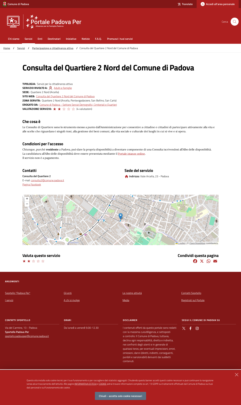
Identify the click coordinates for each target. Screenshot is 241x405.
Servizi (21, 48)
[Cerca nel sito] (235, 22)
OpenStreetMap (197, 243)
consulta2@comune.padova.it (47, 180)
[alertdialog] (120, 387)
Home (6, 48)
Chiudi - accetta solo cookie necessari (120, 396)
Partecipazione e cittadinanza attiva (52, 48)
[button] (54, 108)
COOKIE (102, 384)
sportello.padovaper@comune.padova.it (27, 336)
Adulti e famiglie (63, 88)
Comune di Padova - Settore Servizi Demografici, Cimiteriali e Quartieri (78, 105)
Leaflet (180, 243)
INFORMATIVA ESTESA (85, 384)
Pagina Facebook (31, 184)
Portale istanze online (131, 153)
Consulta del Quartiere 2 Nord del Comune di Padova (65, 96)
